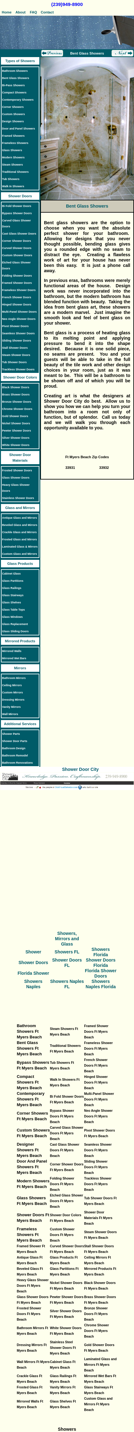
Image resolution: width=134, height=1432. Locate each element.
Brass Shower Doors (16, 394)
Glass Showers (12, 150)
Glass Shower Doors (16, 477)
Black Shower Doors (15, 387)
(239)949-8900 (67, 4)
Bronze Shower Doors (17, 401)
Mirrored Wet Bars (14, 658)
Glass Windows (12, 616)
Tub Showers (11, 179)
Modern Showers (13, 157)
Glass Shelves (11, 602)
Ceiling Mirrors (12, 685)
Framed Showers (13, 135)
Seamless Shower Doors (18, 333)
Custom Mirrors (12, 692)
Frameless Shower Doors (19, 290)
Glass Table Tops (13, 609)
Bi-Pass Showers (13, 85)
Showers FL (67, 951)
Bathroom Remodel (15, 755)
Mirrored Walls (12, 651)
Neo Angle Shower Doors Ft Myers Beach (98, 1116)
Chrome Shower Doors (17, 409)
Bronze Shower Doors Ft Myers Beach (96, 1314)
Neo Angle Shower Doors (19, 319)
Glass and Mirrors (20, 508)
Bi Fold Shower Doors (17, 206)
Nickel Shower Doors (16, 423)
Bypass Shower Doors (17, 213)
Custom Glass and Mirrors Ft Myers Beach (98, 1404)
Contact (47, 12)
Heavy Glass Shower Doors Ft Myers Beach (33, 1285)
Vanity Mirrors (11, 706)
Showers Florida (101, 952)
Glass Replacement (15, 624)
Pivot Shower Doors (15, 326)
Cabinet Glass (11, 573)
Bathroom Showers (15, 70)
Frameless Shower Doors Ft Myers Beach (98, 1048)
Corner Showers (13, 107)
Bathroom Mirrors (14, 678)
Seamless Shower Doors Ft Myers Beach (98, 1150)
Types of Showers (20, 61)
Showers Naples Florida (101, 984)
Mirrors (20, 668)
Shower (33, 951)
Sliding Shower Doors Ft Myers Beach (96, 1167)
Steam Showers (12, 164)
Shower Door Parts (14, 741)
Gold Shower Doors (15, 416)
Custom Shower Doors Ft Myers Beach (62, 1235)
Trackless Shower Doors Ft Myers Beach (98, 1184)
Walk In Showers (13, 186)
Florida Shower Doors (101, 973)
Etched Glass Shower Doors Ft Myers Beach (66, 1201)
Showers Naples (33, 984)
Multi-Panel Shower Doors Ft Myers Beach (99, 1099)
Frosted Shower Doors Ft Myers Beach (29, 1314)
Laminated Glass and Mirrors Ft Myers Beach (100, 1364)
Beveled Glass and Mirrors (19, 525)
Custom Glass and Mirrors (19, 553)
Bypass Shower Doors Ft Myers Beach (62, 1116)
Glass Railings (12, 588)
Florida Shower (33, 973)
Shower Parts (11, 733)
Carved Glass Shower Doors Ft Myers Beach (66, 1133)
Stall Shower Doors (15, 347)
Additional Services (20, 724)
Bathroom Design (14, 748)
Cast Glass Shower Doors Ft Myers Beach (64, 1150)
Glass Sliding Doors (15, 631)
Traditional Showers (15, 171)
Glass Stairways (13, 595)
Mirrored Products (20, 641)
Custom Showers (13, 114)
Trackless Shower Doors (18, 369)
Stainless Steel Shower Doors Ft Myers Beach (63, 1347)
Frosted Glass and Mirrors (19, 539)
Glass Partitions (12, 580)
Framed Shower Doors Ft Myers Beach (96, 1031)
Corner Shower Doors (16, 240)
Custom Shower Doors (17, 255)
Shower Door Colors (20, 377)
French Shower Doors (16, 297)
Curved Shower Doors (17, 248)
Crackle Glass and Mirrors (19, 532)
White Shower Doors (16, 445)
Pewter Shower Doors (16, 430)
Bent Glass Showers (15, 78)
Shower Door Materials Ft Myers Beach (98, 1218)
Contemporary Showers (18, 99)
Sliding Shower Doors (16, 340)
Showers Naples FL (67, 984)
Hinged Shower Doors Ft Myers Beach (96, 1082)
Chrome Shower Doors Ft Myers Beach (96, 1330)
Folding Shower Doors (17, 275)
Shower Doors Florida (101, 962)
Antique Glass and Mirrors (19, 517)
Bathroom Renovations (17, 762)
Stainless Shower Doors (18, 498)
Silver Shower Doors (16, 437)
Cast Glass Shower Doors (19, 233)
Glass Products (20, 563)
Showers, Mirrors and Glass (67, 939)
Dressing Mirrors (13, 699)
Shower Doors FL (67, 962)
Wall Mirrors (10, 714)
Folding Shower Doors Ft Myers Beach (62, 1184)
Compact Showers (14, 92)
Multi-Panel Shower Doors (19, 311)
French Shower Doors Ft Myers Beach (96, 1065)
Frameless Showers (15, 143)
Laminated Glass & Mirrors (20, 546)
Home (7, 12)
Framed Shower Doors (17, 282)
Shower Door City (80, 769)
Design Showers (13, 121)
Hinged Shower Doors (17, 304)
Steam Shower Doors (16, 355)
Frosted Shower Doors (17, 470)
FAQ (33, 12)
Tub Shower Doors (14, 362)
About (20, 12)
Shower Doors (20, 196)
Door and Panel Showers (18, 128)
